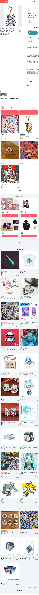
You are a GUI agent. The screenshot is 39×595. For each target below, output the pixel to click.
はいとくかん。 (9, 107)
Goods (29, 7)
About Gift (30, 41)
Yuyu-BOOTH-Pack (32, 62)
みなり (25, 212)
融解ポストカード (4, 184)
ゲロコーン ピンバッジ (5, 161)
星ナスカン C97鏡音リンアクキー (26, 136)
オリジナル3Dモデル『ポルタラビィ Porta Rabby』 (10, 137)
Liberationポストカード (24, 161)
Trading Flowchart (31, 78)
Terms (28, 85)
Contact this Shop (30, 88)
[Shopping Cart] (34, 1)
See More (19, 241)
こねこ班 (6, 212)
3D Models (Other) (4, 133)
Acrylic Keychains (31, 8)
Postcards (2, 183)
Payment (30, 81)
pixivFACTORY (34, 73)
